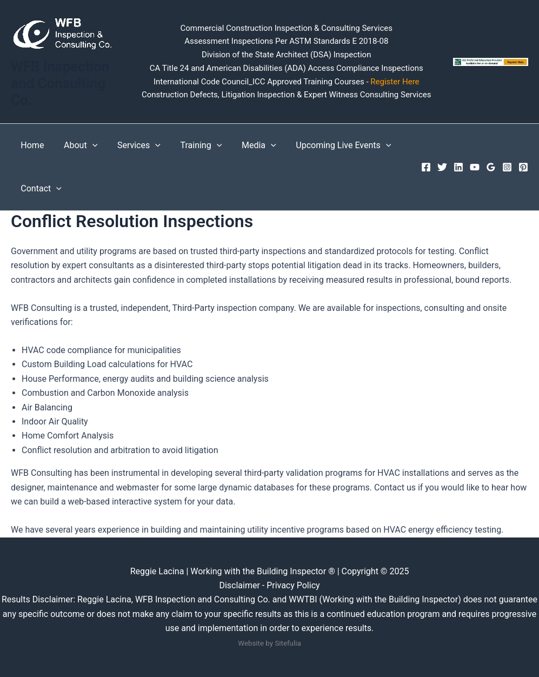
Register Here (394, 82)
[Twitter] (442, 167)
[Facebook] (426, 167)
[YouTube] (475, 167)
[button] (88, 145)
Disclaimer (240, 585)
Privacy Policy (293, 585)
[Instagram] (507, 167)
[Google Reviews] (491, 167)
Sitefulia (288, 643)
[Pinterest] (523, 167)
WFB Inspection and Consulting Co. (60, 83)
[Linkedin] (458, 167)
